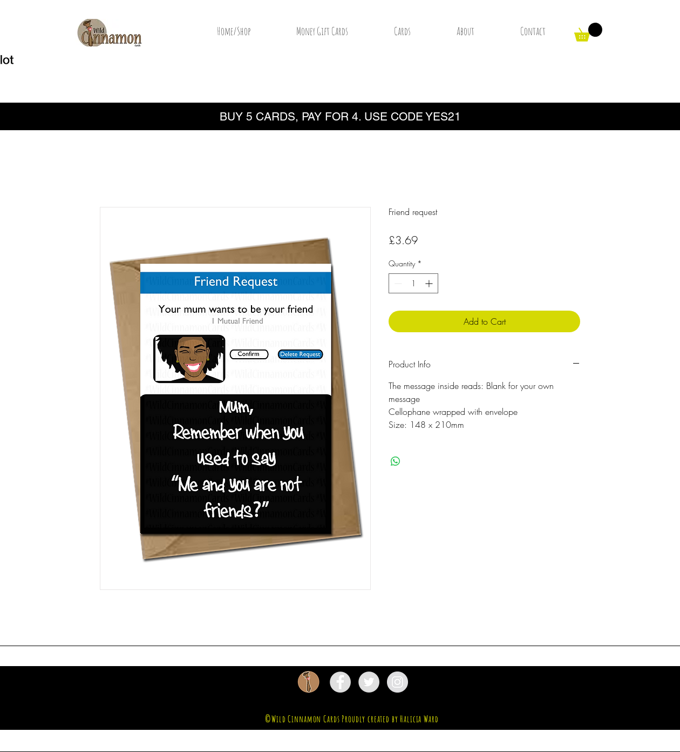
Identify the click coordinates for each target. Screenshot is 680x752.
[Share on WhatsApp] (395, 461)
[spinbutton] (413, 283)
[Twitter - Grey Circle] (368, 682)
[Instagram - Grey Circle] (397, 682)
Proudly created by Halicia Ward (390, 718)
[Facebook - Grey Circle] (340, 682)
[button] (588, 32)
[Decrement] (397, 283)
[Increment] (430, 283)
